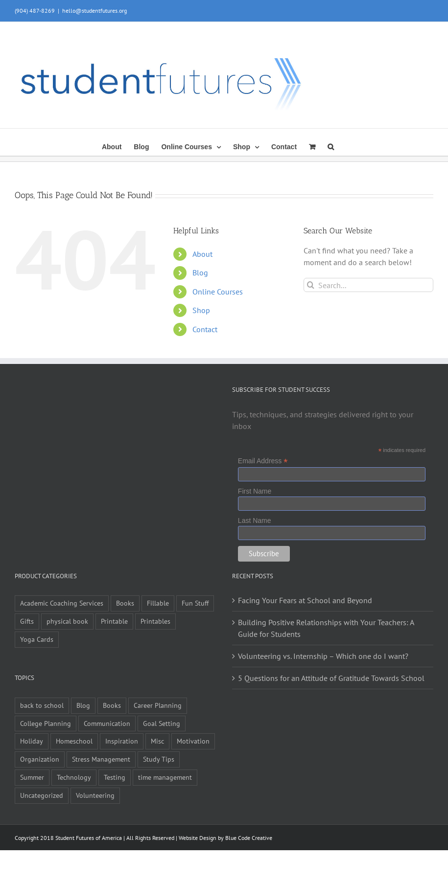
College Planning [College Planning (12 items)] (45, 723)
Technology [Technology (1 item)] (74, 777)
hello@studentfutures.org (94, 10)
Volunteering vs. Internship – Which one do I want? (323, 656)
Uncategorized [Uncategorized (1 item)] (41, 795)
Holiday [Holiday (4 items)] (31, 741)
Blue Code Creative (248, 837)
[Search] (311, 285)
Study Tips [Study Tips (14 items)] (158, 759)
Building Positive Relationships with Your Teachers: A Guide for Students (326, 628)
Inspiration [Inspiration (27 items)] (121, 741)
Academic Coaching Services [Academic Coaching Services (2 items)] (61, 603)
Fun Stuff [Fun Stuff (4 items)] (195, 603)
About (202, 254)
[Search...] (368, 285)
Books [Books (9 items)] (125, 603)
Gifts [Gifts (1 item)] (27, 621)
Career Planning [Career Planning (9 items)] (158, 705)
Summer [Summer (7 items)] (32, 777)
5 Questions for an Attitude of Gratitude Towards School (331, 678)
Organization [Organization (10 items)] (39, 759)
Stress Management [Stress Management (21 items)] (101, 759)
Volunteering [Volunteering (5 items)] (95, 795)
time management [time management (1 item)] (165, 777)
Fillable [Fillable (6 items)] (158, 603)
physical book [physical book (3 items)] (67, 621)
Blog (200, 272)
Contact (204, 329)
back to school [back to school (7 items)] (42, 705)
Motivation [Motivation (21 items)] (193, 741)
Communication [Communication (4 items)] (107, 723)
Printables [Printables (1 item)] (155, 621)
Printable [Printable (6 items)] (114, 621)
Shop (201, 310)
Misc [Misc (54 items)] (157, 741)
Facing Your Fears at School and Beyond (305, 600)
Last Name (254, 520)
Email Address (263, 461)
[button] (331, 146)
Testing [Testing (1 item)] (114, 777)
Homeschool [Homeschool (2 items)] (74, 741)
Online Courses (217, 291)
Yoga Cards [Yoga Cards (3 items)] (36, 639)
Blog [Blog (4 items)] (83, 705)
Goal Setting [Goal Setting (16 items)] (161, 723)
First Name (254, 491)
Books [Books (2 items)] (112, 705)
